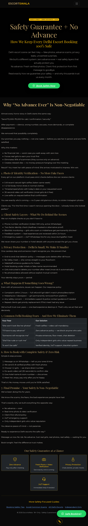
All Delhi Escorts (56, 507)
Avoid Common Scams (36, 507)
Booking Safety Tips (15, 507)
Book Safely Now (44, 85)
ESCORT (18, 3)
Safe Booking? (71, 513)
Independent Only (73, 507)
